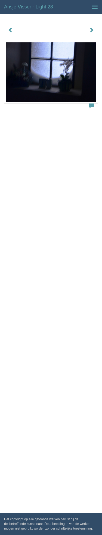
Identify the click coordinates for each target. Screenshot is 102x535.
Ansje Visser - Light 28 (28, 7)
